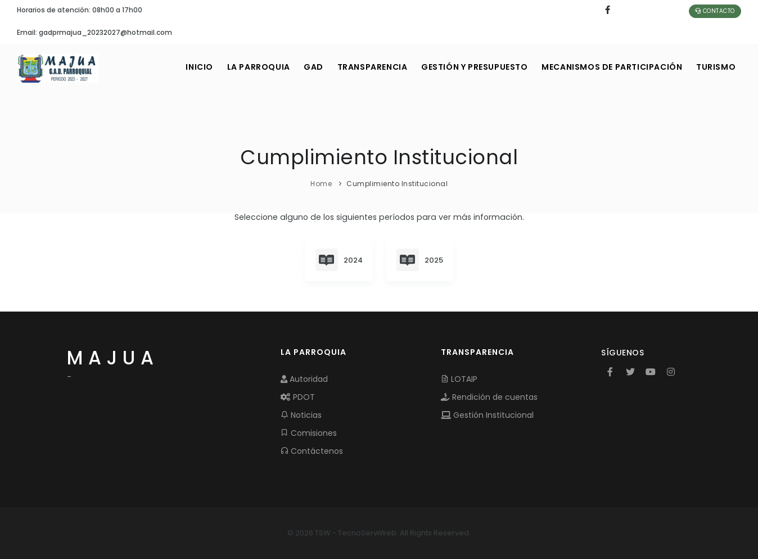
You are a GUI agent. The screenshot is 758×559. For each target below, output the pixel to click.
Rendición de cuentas (489, 397)
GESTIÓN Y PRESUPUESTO (467, 67)
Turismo (714, 67)
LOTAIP (459, 379)
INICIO (180, 67)
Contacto (715, 11)
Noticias (301, 415)
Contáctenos (312, 451)
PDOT (298, 397)
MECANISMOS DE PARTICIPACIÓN (608, 67)
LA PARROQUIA (241, 67)
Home (321, 183)
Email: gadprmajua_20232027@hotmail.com (94, 32)
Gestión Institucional (487, 415)
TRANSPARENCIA (362, 67)
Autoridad (304, 379)
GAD (300, 67)
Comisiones (309, 433)
